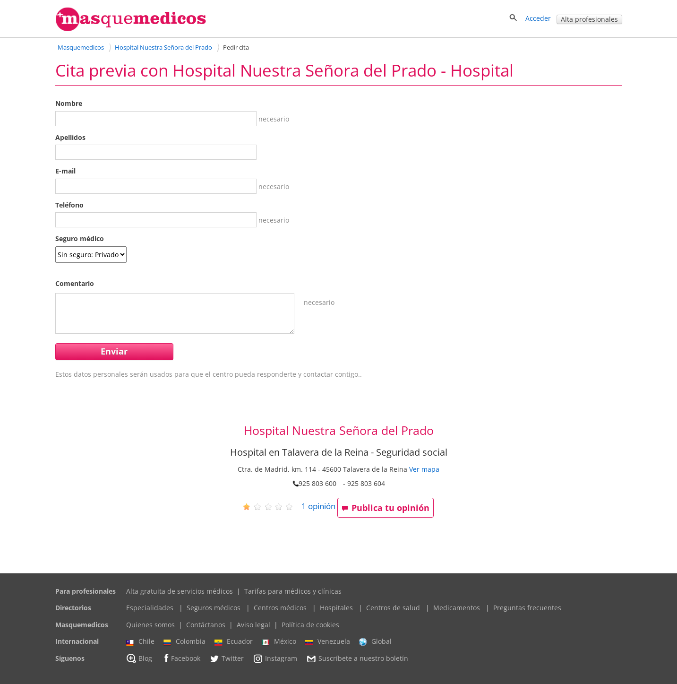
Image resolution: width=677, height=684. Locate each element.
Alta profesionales (589, 19)
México (279, 641)
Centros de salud (393, 607)
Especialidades (149, 607)
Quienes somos (150, 624)
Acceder (538, 18)
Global (375, 641)
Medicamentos (456, 607)
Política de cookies (310, 624)
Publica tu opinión (385, 507)
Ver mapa (424, 469)
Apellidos (70, 137)
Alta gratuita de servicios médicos (179, 591)
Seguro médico (79, 238)
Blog (139, 658)
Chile (140, 641)
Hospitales (336, 607)
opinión (318, 506)
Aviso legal (253, 624)
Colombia (184, 641)
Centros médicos (280, 607)
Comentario (74, 283)
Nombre (68, 103)
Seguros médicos (213, 607)
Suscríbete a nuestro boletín (357, 658)
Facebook (180, 658)
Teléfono (69, 204)
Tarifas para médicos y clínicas (293, 591)
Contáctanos (205, 624)
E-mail (65, 170)
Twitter (226, 658)
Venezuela (327, 641)
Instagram (275, 658)
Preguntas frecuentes (527, 607)
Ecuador (233, 641)
